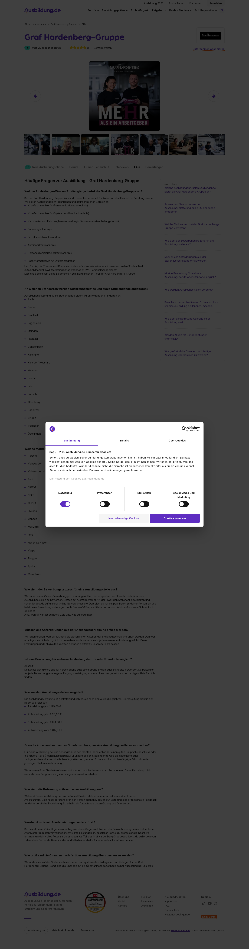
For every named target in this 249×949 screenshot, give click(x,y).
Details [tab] (124, 440)
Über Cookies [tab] (177, 440)
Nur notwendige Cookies (124, 518)
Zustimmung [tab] (72, 440)
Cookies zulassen (175, 518)
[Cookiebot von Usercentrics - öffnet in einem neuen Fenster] (184, 429)
